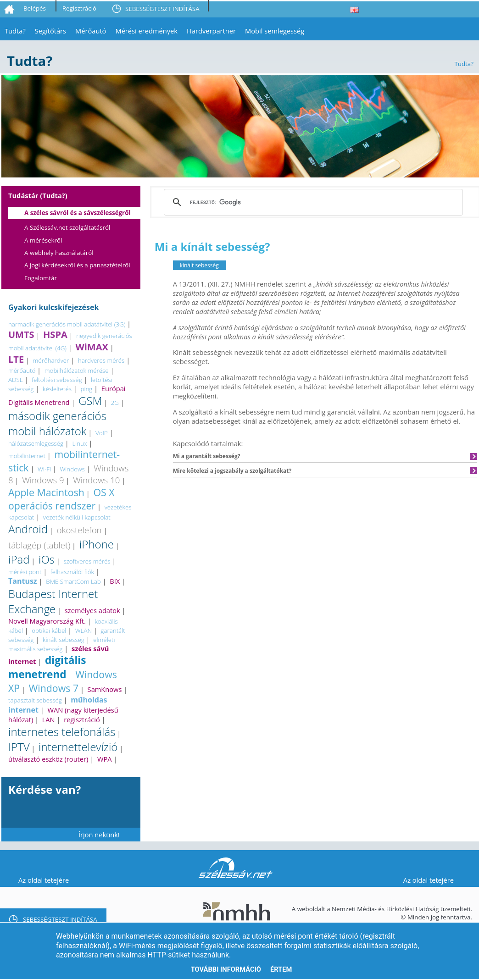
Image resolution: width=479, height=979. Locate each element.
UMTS (21, 334)
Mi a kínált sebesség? (212, 246)
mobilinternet (26, 456)
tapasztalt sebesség (35, 700)
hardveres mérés (101, 360)
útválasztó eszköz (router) (48, 758)
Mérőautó (90, 30)
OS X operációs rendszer (61, 499)
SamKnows (105, 689)
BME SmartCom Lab (73, 581)
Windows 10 (96, 480)
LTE (16, 359)
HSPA (55, 334)
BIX (115, 581)
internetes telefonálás (61, 731)
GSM (90, 400)
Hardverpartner (211, 30)
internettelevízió (78, 746)
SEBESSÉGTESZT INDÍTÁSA (162, 9)
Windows (72, 469)
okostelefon (78, 530)
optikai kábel (49, 630)
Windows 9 (43, 480)
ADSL (15, 380)
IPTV (19, 746)
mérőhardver (51, 360)
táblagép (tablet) (39, 545)
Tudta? (15, 30)
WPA (104, 758)
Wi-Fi (44, 469)
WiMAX (91, 347)
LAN (48, 719)
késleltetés (57, 389)
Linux (79, 443)
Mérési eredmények (146, 30)
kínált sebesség (63, 640)
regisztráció (82, 719)
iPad (18, 559)
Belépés (34, 8)
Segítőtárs (50, 30)
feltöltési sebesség (57, 380)
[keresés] (312, 202)
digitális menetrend (47, 667)
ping (87, 389)
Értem (281, 969)
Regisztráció (79, 8)
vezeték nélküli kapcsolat (77, 517)
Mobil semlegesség (274, 30)
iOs (47, 559)
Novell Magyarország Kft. (47, 620)
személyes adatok (92, 610)
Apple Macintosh (46, 492)
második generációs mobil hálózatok (57, 423)
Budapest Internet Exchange (53, 601)
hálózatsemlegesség (35, 443)
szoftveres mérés (86, 561)
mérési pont (24, 572)
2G (115, 402)
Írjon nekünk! (99, 834)
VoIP (101, 433)
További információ (226, 969)
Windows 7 (53, 688)
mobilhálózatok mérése (77, 370)
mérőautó (21, 370)
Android (28, 529)
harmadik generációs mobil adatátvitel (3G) (66, 324)
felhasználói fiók (72, 572)
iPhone (96, 544)
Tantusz (22, 581)
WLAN (83, 630)
